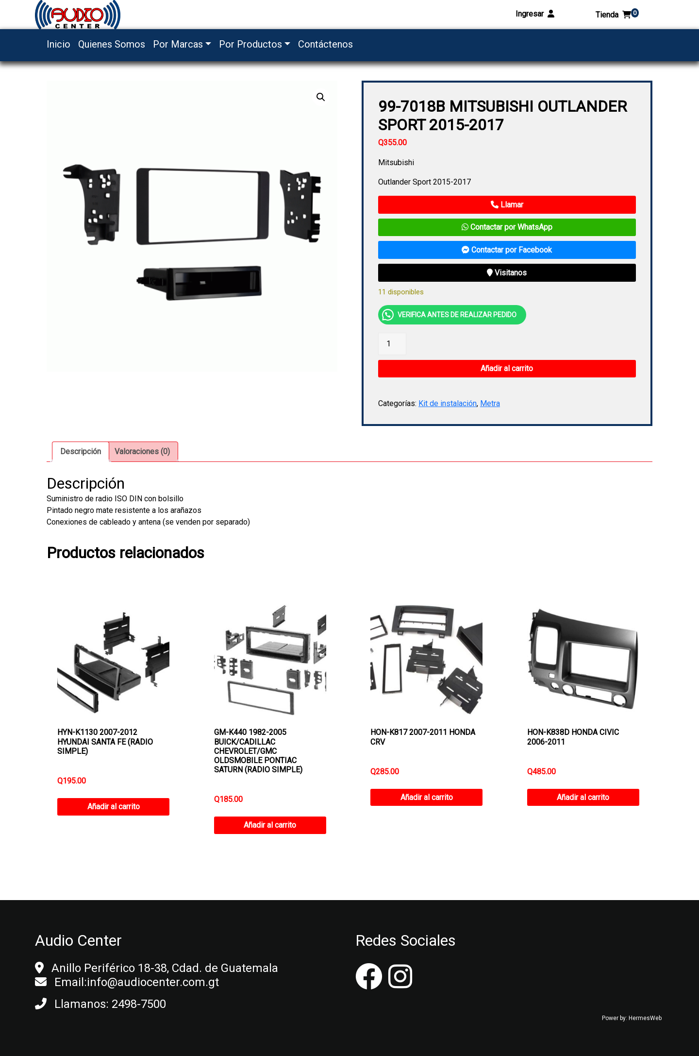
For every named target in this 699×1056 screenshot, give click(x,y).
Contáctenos (325, 44)
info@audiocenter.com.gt (153, 982)
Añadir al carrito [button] (113, 806)
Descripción (80, 451)
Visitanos (507, 272)
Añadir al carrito (507, 368)
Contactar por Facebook (507, 250)
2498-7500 (139, 1004)
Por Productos (250, 44)
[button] (321, 97)
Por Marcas (178, 44)
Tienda (617, 14)
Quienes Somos (111, 44)
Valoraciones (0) (142, 451)
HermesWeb (645, 1018)
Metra (490, 403)
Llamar (507, 204)
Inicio (58, 44)
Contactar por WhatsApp (507, 227)
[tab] (80, 452)
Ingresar (535, 13)
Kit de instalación (447, 403)
